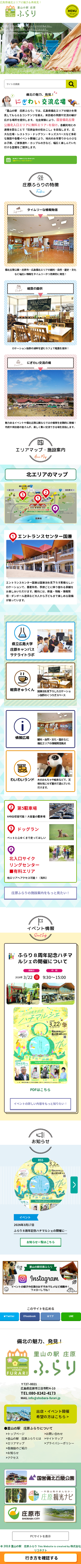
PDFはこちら (40, 1096)
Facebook (29, 1322)
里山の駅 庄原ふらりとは (24, 1445)
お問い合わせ (54, 1441)
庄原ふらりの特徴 (40, 191)
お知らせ (41, 1148)
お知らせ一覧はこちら (41, 1249)
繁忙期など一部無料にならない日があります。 (42, 163)
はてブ (50, 1322)
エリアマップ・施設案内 (40, 456)
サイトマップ (54, 1445)
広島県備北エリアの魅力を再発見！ (20, 2)
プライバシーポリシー (60, 1450)
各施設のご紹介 (17, 1455)
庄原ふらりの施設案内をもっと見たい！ (40, 899)
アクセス (13, 1465)
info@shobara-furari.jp (44, 1405)
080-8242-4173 (42, 1400)
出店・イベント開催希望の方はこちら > (53, 1421)
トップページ (16, 1441)
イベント (25, 1224)
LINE (71, 1322)
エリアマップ (16, 1450)
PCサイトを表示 (40, 1543)
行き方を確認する (41, 1558)
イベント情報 (40, 935)
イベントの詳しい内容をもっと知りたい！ (40, 1110)
